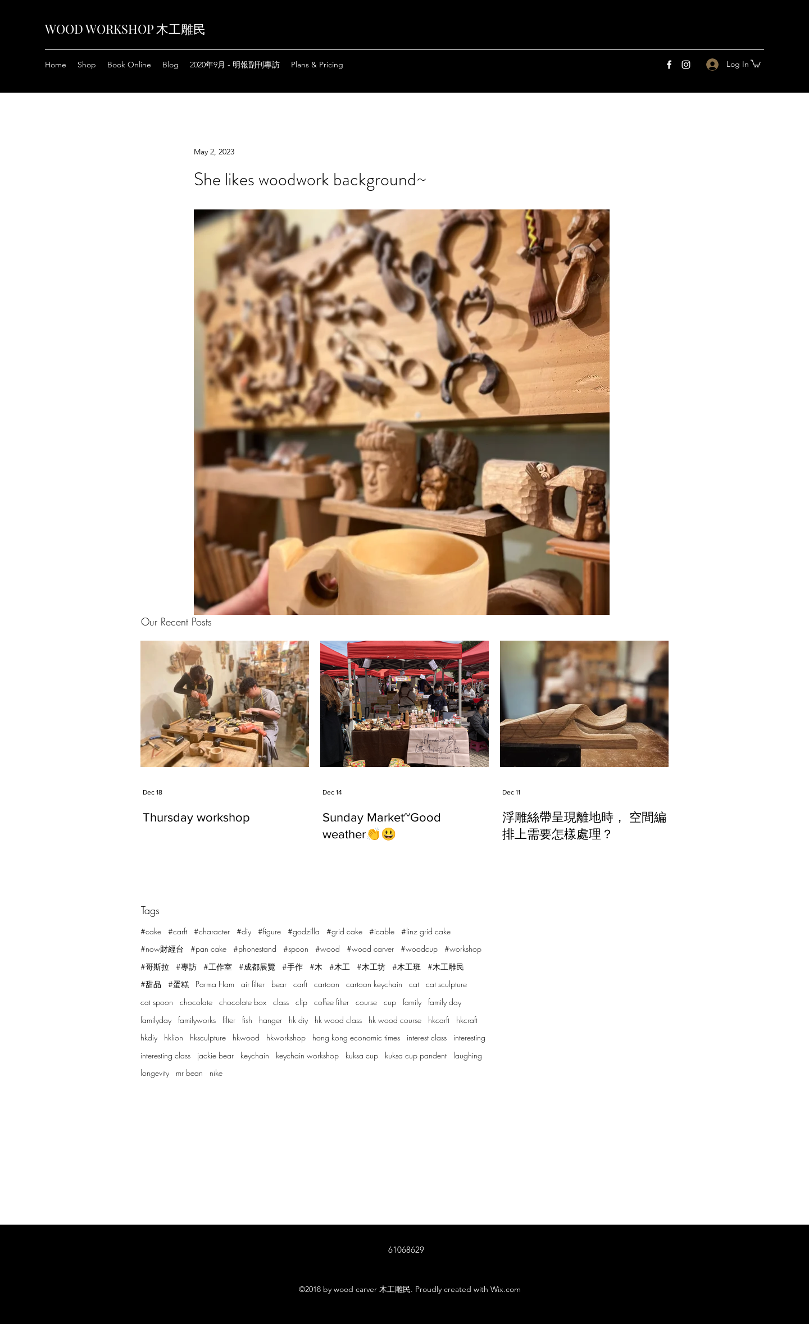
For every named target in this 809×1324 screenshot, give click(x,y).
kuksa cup (362, 1055)
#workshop (462, 948)
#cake (150, 931)
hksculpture (208, 1037)
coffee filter (331, 1002)
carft (300, 984)
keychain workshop (307, 1055)
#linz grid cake (426, 931)
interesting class (165, 1055)
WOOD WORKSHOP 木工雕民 (125, 28)
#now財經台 (162, 948)
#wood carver (370, 948)
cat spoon (156, 1002)
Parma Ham (215, 984)
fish (247, 1020)
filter (228, 1020)
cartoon (326, 984)
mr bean (189, 1072)
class (281, 1002)
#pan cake (208, 948)
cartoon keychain (374, 984)
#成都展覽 (257, 966)
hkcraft (467, 1020)
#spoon (295, 948)
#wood (327, 948)
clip (301, 1002)
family (412, 1002)
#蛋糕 (178, 984)
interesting (469, 1037)
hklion (173, 1037)
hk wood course (395, 1020)
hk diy (298, 1020)
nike (216, 1072)
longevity (154, 1072)
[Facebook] (669, 64)
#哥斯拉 (154, 966)
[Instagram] (686, 64)
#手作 (292, 966)
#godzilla (304, 931)
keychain (254, 1055)
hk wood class (338, 1020)
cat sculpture (446, 984)
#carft (177, 931)
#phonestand (254, 948)
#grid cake (344, 931)
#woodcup (419, 948)
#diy (244, 931)
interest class (427, 1037)
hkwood (246, 1037)
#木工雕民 (446, 966)
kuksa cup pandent (416, 1055)
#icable (381, 931)
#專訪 (186, 966)
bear (279, 984)
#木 (316, 966)
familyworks (197, 1020)
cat (414, 984)
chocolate (196, 1002)
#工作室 (217, 966)
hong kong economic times (356, 1037)
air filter (253, 984)
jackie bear (215, 1055)
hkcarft (438, 1020)
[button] (756, 63)
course (366, 1002)
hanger (270, 1020)
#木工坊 (371, 966)
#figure (269, 931)
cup (390, 1002)
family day (444, 1002)
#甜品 (150, 984)
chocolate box (242, 1002)
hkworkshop (286, 1037)
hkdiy (148, 1037)
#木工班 (406, 966)
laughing (467, 1055)
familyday (155, 1020)
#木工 (339, 966)
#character (212, 931)
